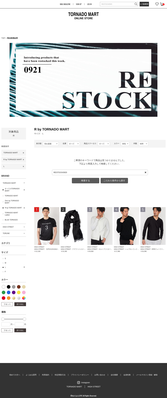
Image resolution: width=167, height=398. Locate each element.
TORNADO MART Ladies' (11, 214)
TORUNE (6, 233)
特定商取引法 (60, 375)
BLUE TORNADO (11, 220)
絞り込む (20, 304)
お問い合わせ (99, 375)
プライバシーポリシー (80, 375)
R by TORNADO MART (12, 159)
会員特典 (127, 375)
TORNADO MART (10, 153)
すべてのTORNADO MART (12, 190)
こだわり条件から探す (114, 180)
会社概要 (114, 375)
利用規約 (45, 375)
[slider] (3, 319)
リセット (7, 304)
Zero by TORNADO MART (12, 202)
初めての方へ (14, 375)
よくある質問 (31, 375)
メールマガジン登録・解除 (147, 375)
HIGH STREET (8, 227)
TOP (3, 38)
